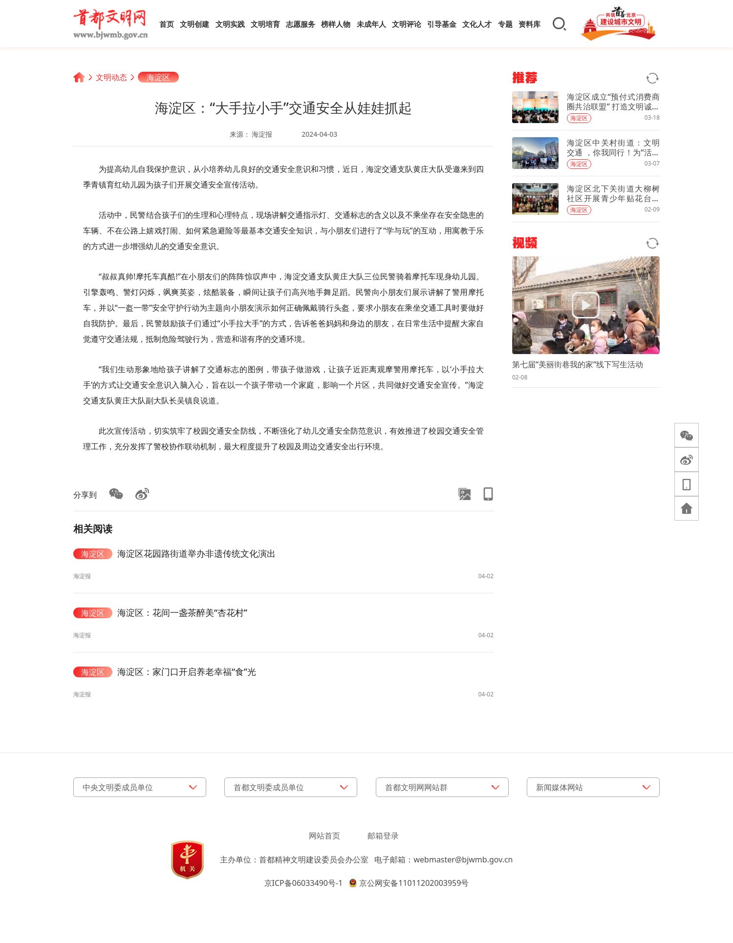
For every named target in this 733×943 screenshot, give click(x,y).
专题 (505, 24)
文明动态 (111, 77)
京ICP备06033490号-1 (303, 883)
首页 (166, 24)
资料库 (529, 24)
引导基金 (441, 24)
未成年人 (371, 24)
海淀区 (158, 77)
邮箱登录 (383, 835)
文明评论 (406, 24)
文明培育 (265, 24)
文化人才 (477, 24)
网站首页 (324, 835)
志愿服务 (300, 24)
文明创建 (194, 24)
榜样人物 (335, 24)
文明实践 (230, 24)
